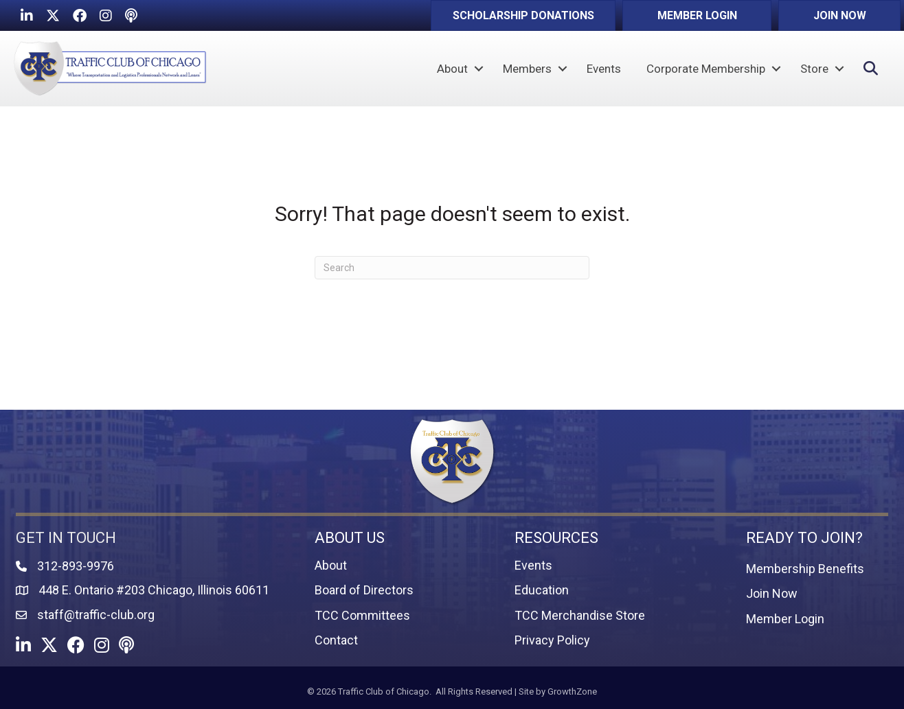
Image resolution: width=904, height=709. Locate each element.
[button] (523, 15)
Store (814, 68)
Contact (336, 640)
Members (527, 68)
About (452, 68)
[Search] (452, 267)
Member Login (785, 619)
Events (604, 68)
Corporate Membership (705, 68)
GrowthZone (572, 691)
